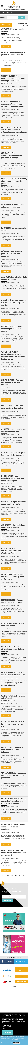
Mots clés (2, 17)
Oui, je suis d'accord (6, 1043)
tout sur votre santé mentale (21, 969)
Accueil (2, 12)
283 (8, 875)
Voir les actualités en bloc (27, 25)
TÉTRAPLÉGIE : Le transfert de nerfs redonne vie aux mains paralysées (13, 775)
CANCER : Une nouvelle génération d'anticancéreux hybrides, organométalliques (12, 104)
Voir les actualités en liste (23, 25)
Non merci (16, 1042)
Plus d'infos (15, 1039)
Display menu (2, 5)
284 (12, 875)
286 (19, 875)
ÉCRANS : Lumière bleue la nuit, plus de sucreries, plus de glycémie (14, 181)
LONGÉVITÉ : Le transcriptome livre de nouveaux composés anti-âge (13, 302)
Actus (7, 12)
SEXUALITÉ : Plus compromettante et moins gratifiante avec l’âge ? (11, 155)
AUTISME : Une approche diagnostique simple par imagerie (11, 328)
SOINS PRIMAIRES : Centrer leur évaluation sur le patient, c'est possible (12, 576)
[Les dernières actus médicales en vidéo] (14, 1005)
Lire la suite (6, 46)
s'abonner (7, 1032)
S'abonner (7, 900)
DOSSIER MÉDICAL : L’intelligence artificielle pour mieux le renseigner (12, 478)
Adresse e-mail (6, 894)
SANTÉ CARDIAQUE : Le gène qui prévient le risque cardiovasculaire (13, 698)
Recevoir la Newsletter (14, 957)
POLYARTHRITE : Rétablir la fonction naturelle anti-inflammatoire (12, 749)
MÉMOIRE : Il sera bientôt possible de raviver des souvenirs (11, 253)
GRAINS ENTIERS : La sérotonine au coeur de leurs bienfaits (12, 649)
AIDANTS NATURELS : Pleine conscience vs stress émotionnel (13, 827)
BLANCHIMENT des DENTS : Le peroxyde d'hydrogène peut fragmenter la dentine (14, 801)
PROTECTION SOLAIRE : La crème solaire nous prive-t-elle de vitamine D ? (13, 852)
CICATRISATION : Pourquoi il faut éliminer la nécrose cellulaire (12, 382)
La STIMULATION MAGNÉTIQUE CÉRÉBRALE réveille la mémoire (12, 550)
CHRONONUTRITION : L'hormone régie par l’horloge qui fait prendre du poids (13, 78)
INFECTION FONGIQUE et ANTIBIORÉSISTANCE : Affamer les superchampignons (14, 129)
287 (23, 875)
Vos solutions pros (21, 981)
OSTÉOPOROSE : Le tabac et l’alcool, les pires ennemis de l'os (12, 724)
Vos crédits (21, 976)
